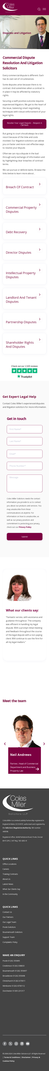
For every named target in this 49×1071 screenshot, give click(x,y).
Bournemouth (8, 971)
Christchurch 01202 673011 (14, 981)
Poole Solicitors (9, 927)
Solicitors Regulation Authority (18, 828)
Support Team (9, 937)
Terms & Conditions (12, 1057)
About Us (6, 879)
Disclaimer (26, 1057)
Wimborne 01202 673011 (13, 986)
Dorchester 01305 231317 (13, 991)
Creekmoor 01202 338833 (13, 965)
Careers (6, 869)
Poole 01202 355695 (11, 960)
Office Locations (9, 864)
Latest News (8, 884)
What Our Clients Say (12, 889)
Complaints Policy (10, 942)
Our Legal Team (9, 922)
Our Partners (8, 917)
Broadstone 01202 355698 (14, 976)
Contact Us (7, 912)
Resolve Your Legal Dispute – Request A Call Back (24, 124)
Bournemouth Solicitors (12, 932)
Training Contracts (10, 874)
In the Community (10, 894)
